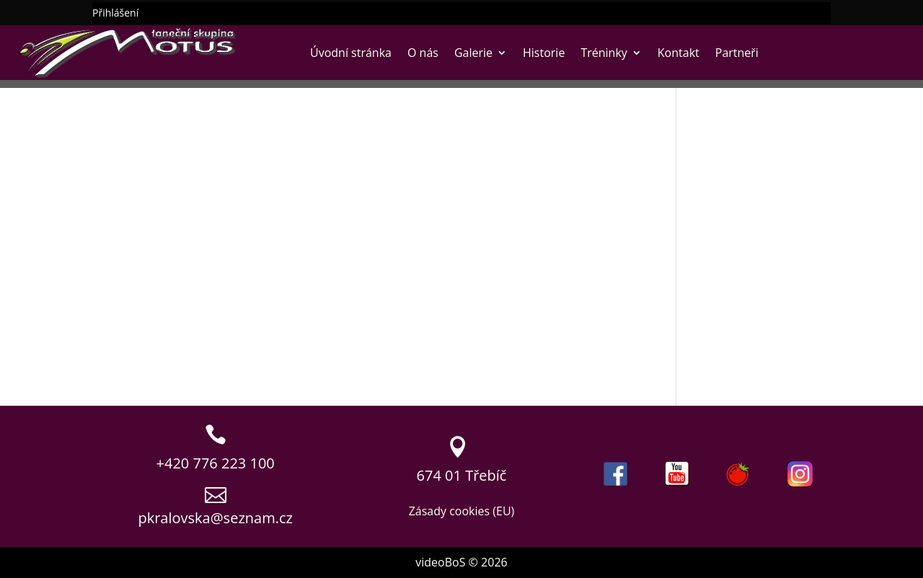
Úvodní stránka (351, 53)
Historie (544, 53)
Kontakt (678, 53)
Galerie (473, 53)
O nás (422, 53)
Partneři (737, 53)
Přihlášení (115, 13)
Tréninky (603, 53)
